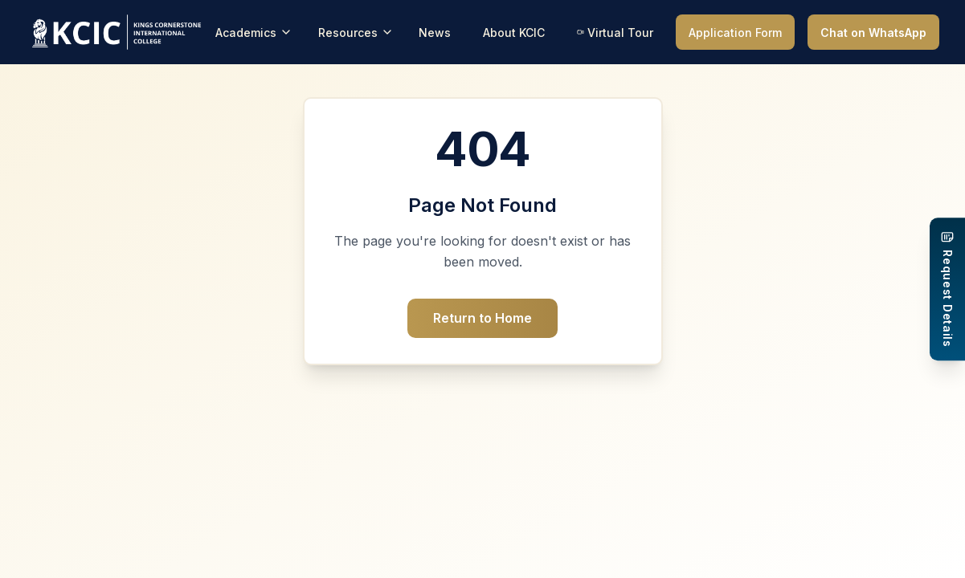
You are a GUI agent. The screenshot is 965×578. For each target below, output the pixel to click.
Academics (253, 32)
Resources (356, 32)
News (435, 32)
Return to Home (482, 318)
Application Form (735, 32)
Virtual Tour (615, 32)
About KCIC (514, 32)
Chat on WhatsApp (873, 32)
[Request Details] (947, 289)
